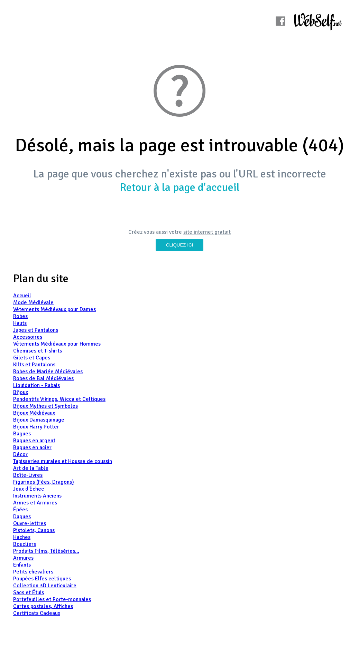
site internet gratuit (207, 232)
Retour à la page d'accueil (180, 187)
